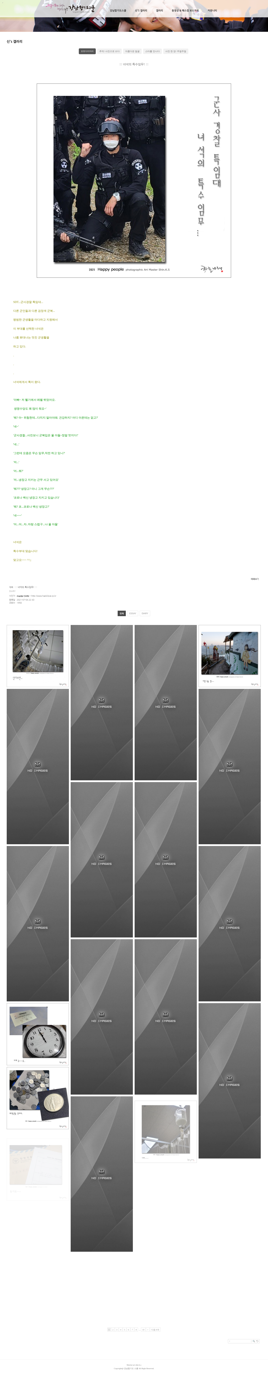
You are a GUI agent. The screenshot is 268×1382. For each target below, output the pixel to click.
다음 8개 (155, 1330)
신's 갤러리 (141, 10)
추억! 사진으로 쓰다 (109, 51)
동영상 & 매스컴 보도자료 (185, 10)
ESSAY (132, 613)
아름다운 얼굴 (132, 51)
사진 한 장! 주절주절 (175, 51)
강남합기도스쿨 (118, 10)
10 (143, 1330)
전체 (122, 613)
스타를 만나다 (152, 51)
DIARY (145, 613)
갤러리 (159, 10)
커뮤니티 (212, 10)
